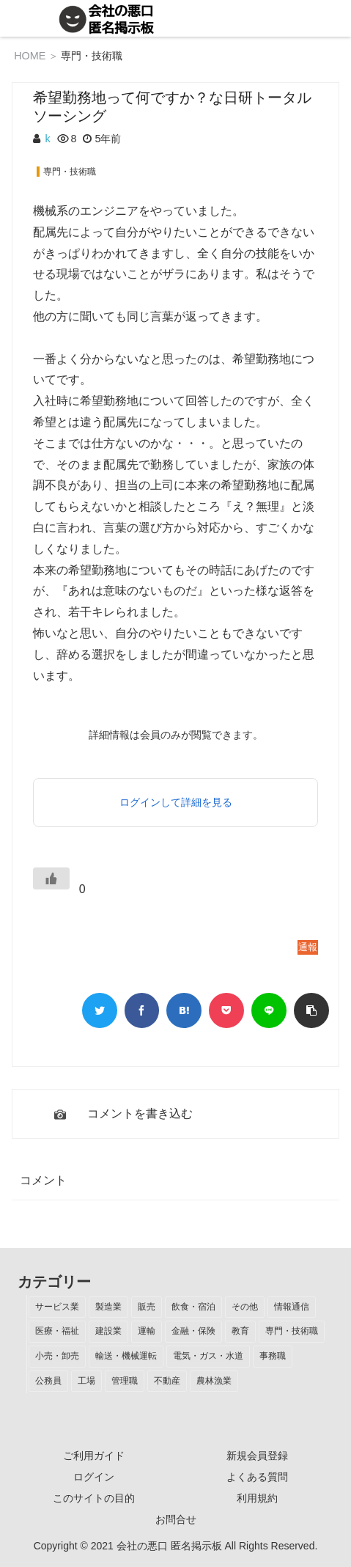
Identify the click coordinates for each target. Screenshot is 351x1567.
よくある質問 (257, 1477)
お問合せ (175, 1519)
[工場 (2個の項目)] (86, 1381)
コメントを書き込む (140, 1113)
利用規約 (257, 1498)
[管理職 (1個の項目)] (124, 1381)
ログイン (93, 1477)
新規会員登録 (257, 1455)
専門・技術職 (91, 56)
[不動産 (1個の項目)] (167, 1381)
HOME (29, 56)
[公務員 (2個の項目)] (48, 1381)
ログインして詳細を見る (175, 802)
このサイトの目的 (94, 1498)
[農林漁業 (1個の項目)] (214, 1381)
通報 (307, 947)
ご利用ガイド (94, 1455)
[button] (311, 1010)
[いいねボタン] (51, 878)
